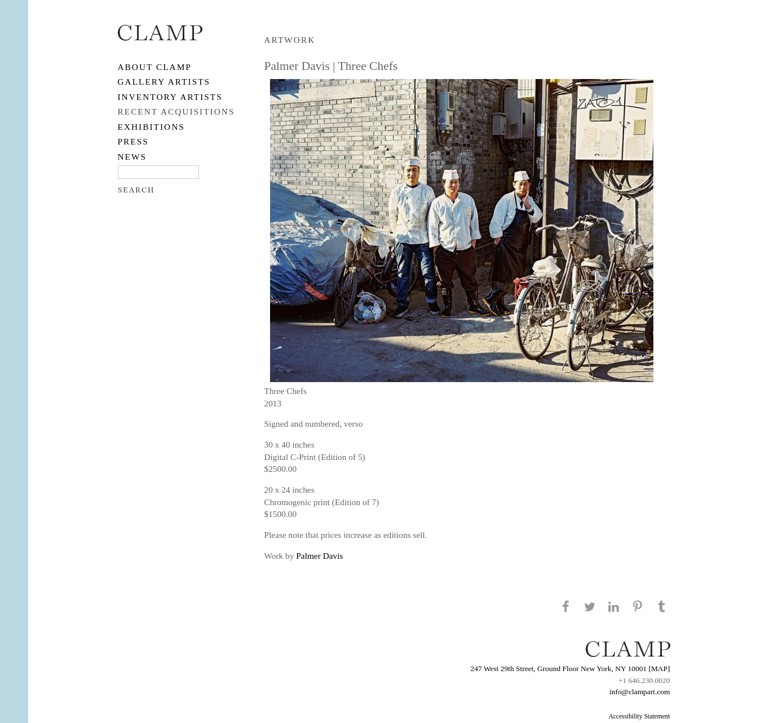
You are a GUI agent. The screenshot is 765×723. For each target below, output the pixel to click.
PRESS (133, 141)
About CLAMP (155, 67)
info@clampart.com (639, 691)
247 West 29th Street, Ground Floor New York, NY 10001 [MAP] (570, 668)
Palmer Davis (319, 555)
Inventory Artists (170, 97)
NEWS (132, 156)
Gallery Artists (164, 81)
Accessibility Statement (639, 716)
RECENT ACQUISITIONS (176, 111)
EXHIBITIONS (151, 127)
